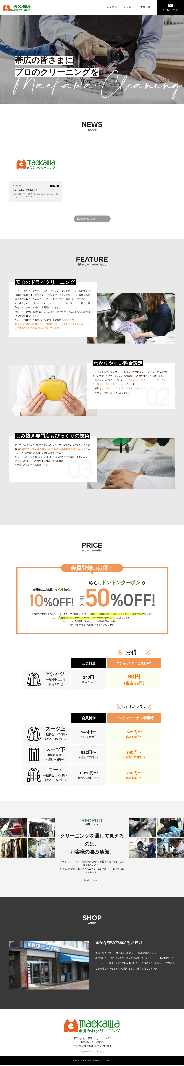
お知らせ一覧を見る (87, 219)
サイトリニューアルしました (25, 190)
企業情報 (112, 7)
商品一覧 (145, 7)
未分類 (54, 186)
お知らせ (129, 7)
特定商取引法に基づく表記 (92, 1052)
